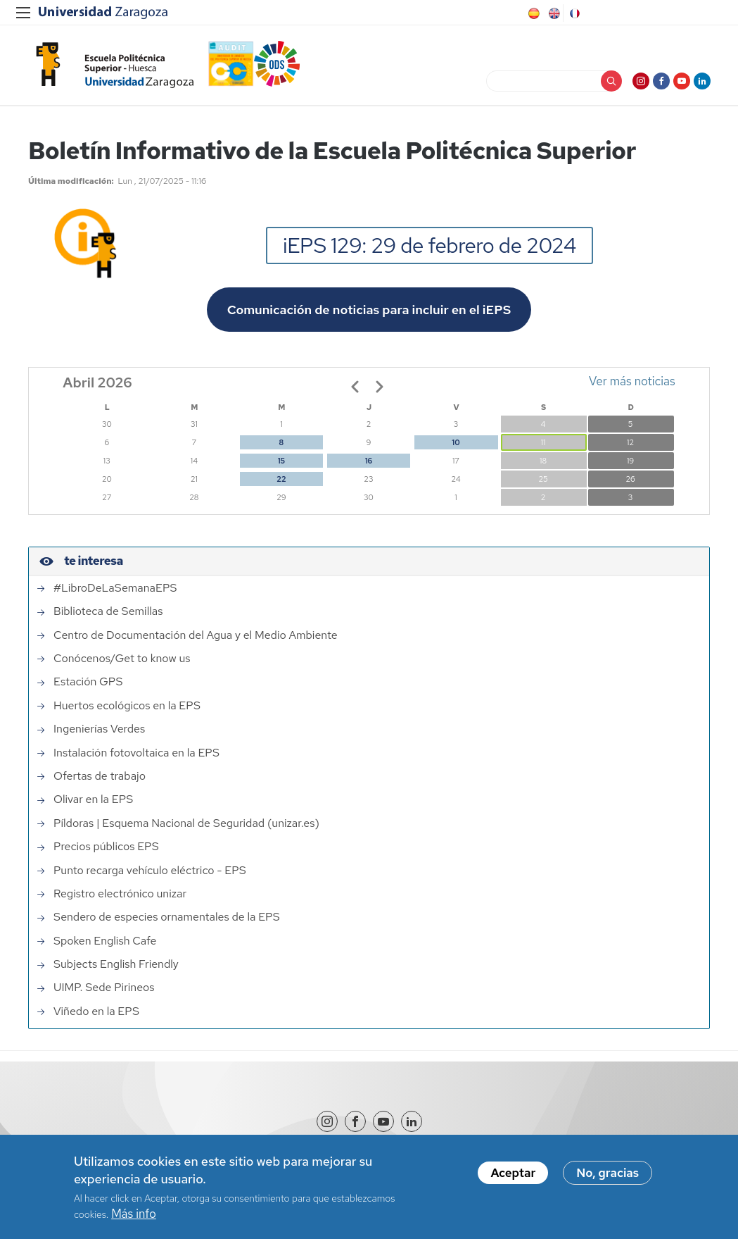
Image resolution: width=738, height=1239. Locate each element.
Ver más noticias (632, 382)
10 (455, 444)
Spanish (532, 13)
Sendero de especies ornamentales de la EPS (166, 918)
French (573, 13)
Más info (133, 1214)
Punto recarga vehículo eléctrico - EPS (149, 871)
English (553, 13)
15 (281, 462)
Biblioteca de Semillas (108, 612)
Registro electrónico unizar (119, 895)
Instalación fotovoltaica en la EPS (136, 753)
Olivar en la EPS (93, 801)
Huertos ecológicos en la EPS (127, 707)
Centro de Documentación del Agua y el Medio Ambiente (195, 636)
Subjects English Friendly (116, 965)
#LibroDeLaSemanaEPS (115, 589)
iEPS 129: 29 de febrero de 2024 (429, 246)
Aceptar (512, 1173)
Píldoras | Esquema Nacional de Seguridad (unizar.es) (186, 824)
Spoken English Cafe (105, 941)
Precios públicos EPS (106, 848)
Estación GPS (87, 683)
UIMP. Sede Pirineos (104, 989)
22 (281, 480)
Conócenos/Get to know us (121, 660)
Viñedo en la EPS (96, 1013)
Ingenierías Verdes (99, 730)
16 (368, 462)
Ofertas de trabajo (99, 777)
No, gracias (607, 1173)
